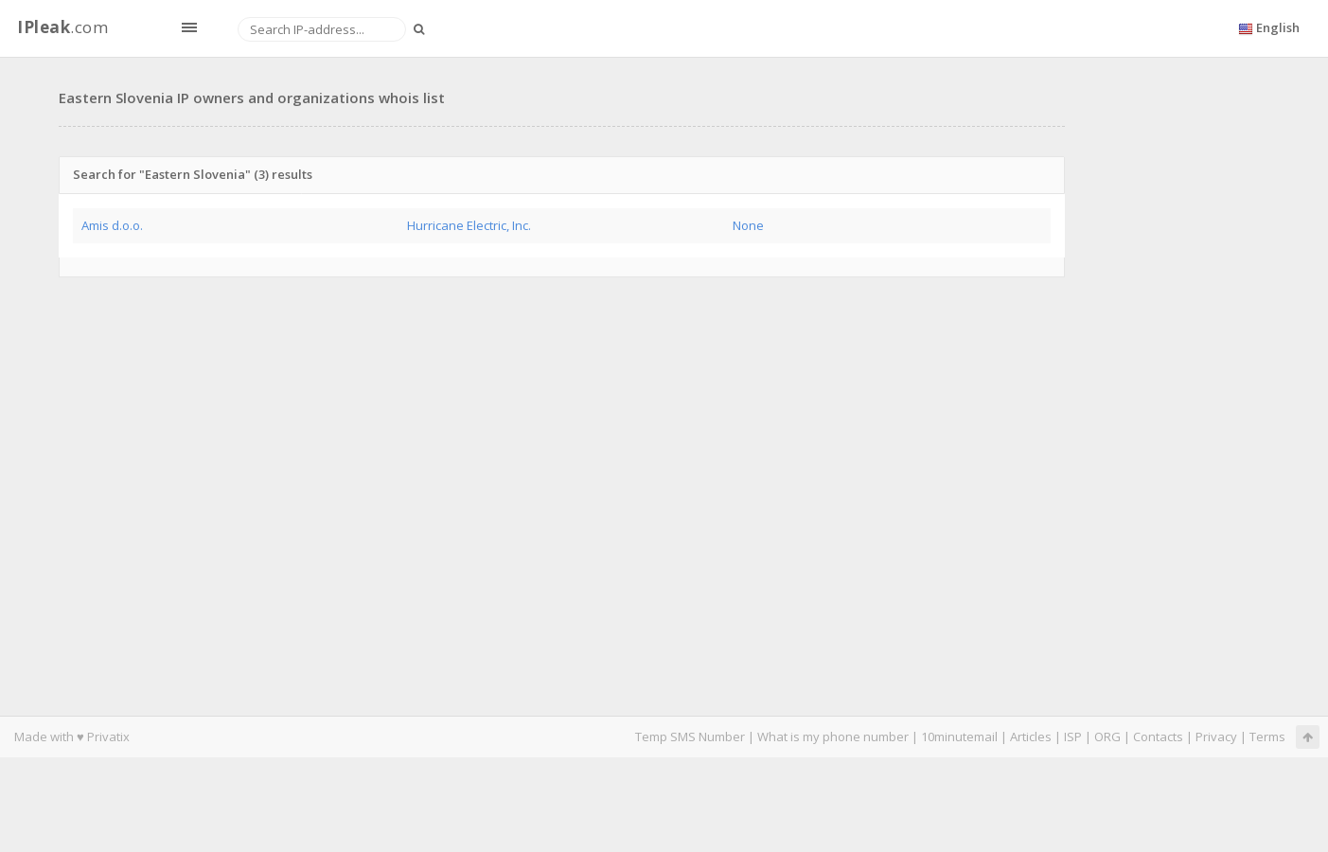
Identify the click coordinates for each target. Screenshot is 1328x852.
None (748, 225)
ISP (1073, 736)
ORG (1107, 736)
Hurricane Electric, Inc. (469, 225)
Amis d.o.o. (112, 225)
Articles (1031, 736)
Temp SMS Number (690, 736)
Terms (1267, 736)
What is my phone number (833, 736)
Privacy (1216, 736)
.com (62, 27)
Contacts (1158, 736)
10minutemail (959, 736)
